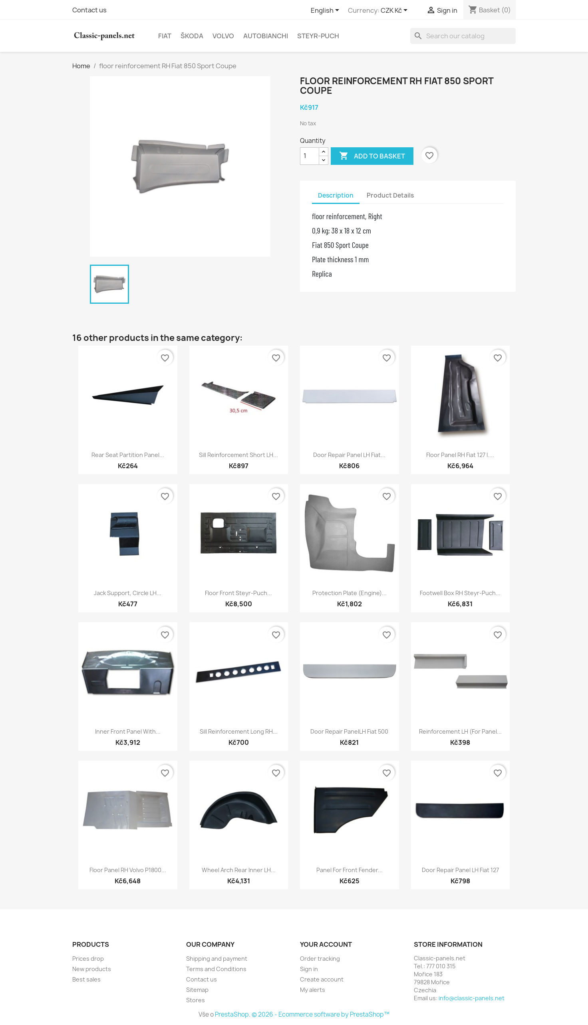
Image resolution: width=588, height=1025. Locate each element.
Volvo (223, 36)
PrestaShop (232, 1014)
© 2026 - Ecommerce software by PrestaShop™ (320, 1014)
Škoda (192, 36)
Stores (195, 1000)
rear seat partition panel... (127, 455)
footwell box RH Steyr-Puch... (460, 593)
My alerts (312, 989)
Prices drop (88, 958)
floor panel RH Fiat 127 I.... (460, 455)
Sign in (309, 969)
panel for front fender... (349, 870)
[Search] (463, 36)
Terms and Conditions (216, 969)
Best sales (86, 979)
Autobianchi (265, 36)
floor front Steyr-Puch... (238, 593)
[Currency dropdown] (395, 11)
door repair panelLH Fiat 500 (349, 731)
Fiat (164, 36)
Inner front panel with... (128, 731)
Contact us (89, 10)
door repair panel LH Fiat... (349, 455)
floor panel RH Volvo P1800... (127, 870)
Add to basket (372, 156)
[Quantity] (309, 156)
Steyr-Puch (318, 36)
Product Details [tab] (390, 195)
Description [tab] (336, 195)
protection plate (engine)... (349, 593)
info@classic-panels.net (472, 998)
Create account (322, 979)
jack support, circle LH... (127, 593)
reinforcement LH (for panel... (460, 731)
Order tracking (320, 958)
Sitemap (197, 989)
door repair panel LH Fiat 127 (460, 870)
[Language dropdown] (326, 11)
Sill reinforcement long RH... (239, 731)
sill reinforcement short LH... (238, 455)
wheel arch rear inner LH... (239, 870)
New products (91, 969)
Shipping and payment (216, 958)
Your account (326, 944)
